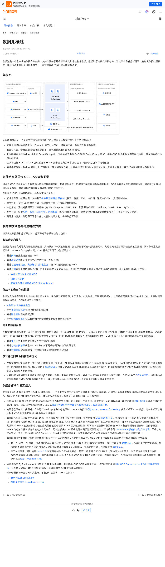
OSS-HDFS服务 (104, 418)
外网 (13, 269)
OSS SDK (139, 401)
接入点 (14, 341)
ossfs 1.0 (117, 447)
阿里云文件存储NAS (31, 459)
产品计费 (34, 25)
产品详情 (81, 53)
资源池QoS (51, 367)
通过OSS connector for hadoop (103, 409)
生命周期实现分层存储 (53, 198)
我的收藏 (154, 54)
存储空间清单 (18, 345)
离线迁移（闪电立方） (39, 264)
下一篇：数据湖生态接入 (150, 495)
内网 (13, 255)
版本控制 (16, 314)
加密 (25, 212)
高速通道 (16, 260)
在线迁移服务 (18, 264)
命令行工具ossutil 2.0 (22, 477)
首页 (4, 33)
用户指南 (8, 25)
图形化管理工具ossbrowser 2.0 (27, 482)
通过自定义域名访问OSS (24, 274)
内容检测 (53, 212)
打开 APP (155, 4)
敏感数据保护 (18, 319)
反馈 (86, 510)
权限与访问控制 (38, 212)
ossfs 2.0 (126, 443)
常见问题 (47, 25)
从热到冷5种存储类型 (18, 305)
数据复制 (16, 350)
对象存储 (13, 33)
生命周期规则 (18, 310)
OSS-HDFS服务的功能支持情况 (133, 429)
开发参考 (21, 25)
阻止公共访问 (17, 278)
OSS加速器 (142, 375)
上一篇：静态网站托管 (14, 495)
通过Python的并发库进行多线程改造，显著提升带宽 (79, 405)
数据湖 (23, 33)
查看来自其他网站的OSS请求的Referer (32, 283)
